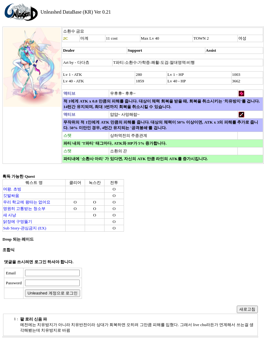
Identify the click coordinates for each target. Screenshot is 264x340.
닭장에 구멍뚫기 (17, 221)
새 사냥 (9, 215)
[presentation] (132, 283)
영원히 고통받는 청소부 (24, 208)
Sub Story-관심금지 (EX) (24, 228)
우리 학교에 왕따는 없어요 (26, 202)
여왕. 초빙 (12, 189)
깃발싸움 (11, 195)
